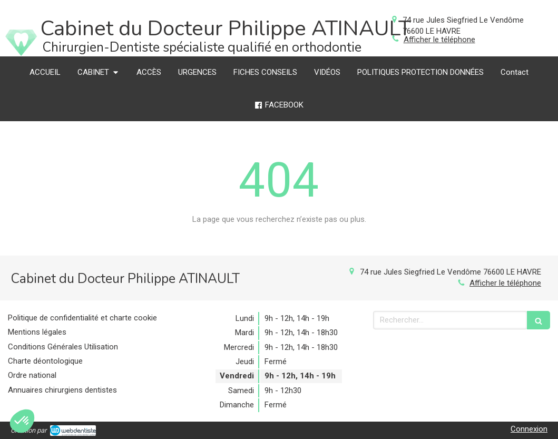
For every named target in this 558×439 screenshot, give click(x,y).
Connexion (529, 429)
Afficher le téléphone (439, 39)
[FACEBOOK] (279, 105)
